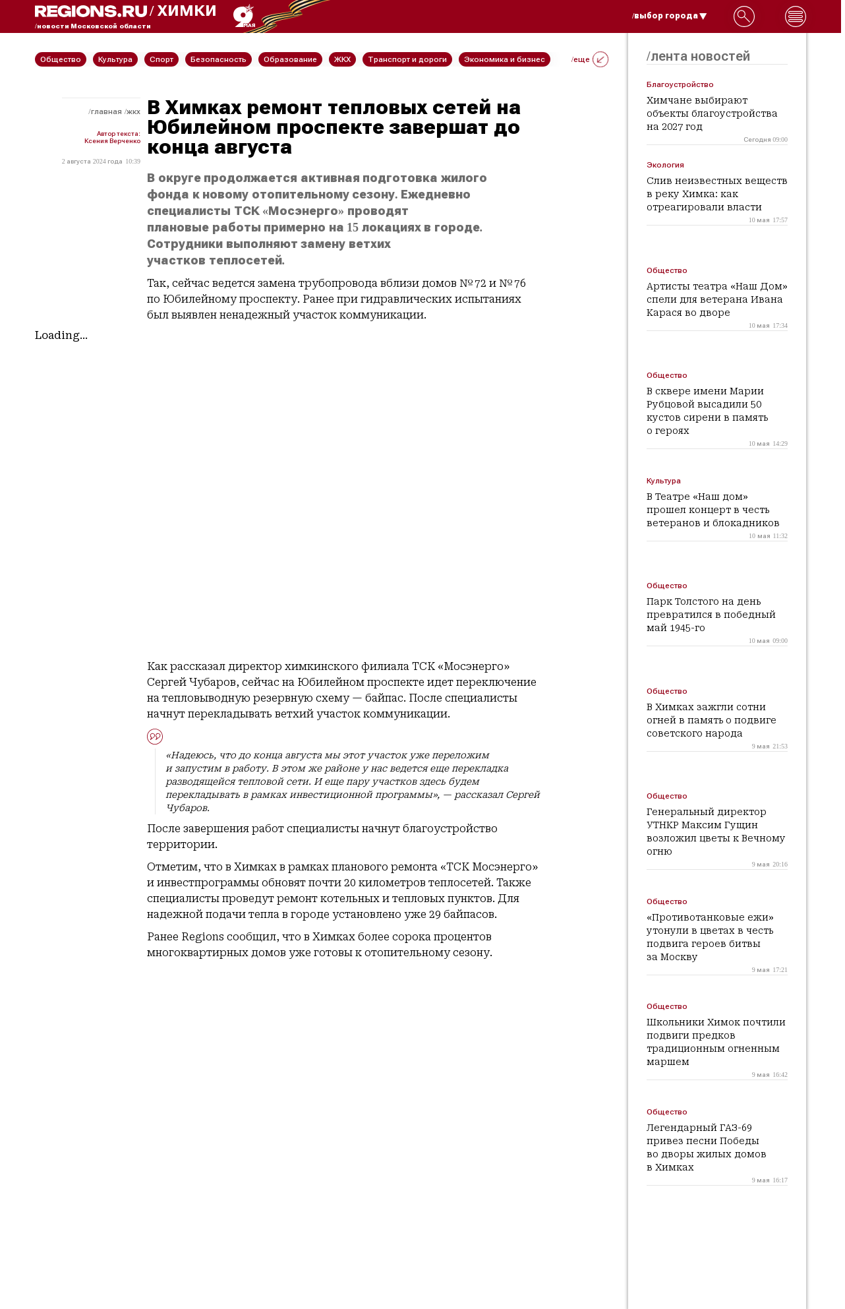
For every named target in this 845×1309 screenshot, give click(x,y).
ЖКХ (133, 111)
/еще (589, 59)
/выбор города (669, 15)
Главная (106, 111)
